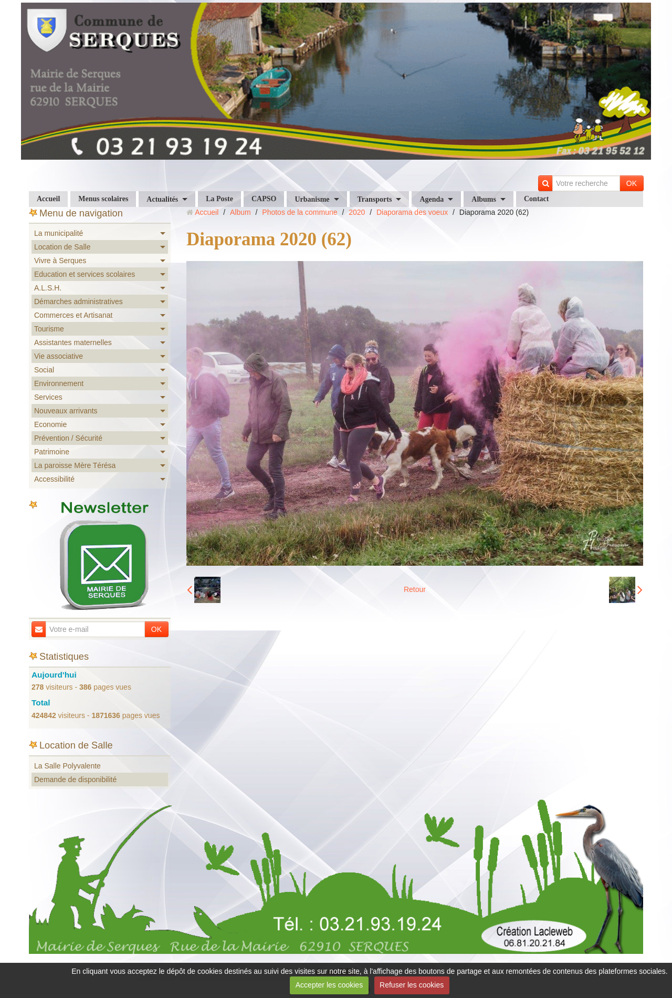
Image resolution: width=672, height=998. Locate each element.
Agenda (431, 199)
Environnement (58, 383)
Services (48, 397)
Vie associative (58, 356)
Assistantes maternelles (73, 342)
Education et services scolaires (84, 274)
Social (44, 370)
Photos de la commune (299, 212)
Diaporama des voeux (412, 212)
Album (240, 212)
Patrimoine (51, 452)
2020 (357, 212)
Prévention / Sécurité (68, 438)
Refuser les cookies (412, 985)
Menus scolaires (103, 199)
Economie (50, 424)
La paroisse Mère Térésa (75, 465)
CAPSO (263, 199)
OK (631, 183)
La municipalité (58, 233)
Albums (483, 199)
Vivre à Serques (60, 260)
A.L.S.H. (47, 288)
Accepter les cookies (329, 985)
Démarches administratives (78, 301)
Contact (536, 199)
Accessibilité (54, 479)
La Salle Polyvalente (67, 766)
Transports (375, 199)
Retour (415, 589)
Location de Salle (62, 247)
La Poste (219, 199)
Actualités (162, 199)
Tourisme (49, 329)
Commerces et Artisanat (73, 315)
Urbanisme (312, 199)
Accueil (48, 199)
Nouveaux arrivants (66, 411)
